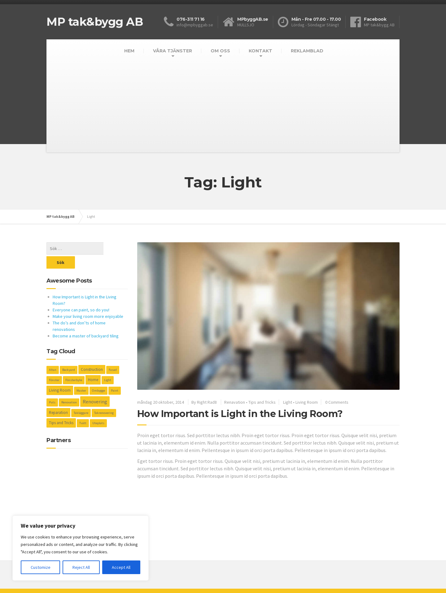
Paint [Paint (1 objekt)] (114, 377)
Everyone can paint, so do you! (81, 296)
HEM (129, 51)
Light (287, 402)
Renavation (234, 402)
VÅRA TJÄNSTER (172, 51)
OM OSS (220, 51)
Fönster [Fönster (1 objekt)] (54, 366)
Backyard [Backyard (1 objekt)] (68, 356)
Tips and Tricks (262, 402)
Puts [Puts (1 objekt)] (52, 388)
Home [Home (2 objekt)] (93, 365)
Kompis (53, 583)
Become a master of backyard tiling (86, 322)
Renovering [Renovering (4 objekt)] (95, 387)
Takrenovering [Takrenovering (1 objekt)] (104, 399)
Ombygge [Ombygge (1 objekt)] (98, 377)
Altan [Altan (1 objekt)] (52, 356)
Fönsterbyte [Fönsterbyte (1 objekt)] (73, 366)
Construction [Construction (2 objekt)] (92, 355)
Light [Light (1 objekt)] (107, 366)
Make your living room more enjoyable (88, 302)
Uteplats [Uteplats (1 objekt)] (98, 409)
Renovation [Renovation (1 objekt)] (69, 388)
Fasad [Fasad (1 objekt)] (113, 356)
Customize (40, 567)
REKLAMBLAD (307, 51)
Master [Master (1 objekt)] (81, 377)
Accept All (121, 567)
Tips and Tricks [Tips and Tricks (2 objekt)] (61, 408)
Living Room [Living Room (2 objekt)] (60, 376)
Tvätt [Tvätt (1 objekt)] (82, 409)
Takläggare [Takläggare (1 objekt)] (81, 399)
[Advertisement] (223, 109)
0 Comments (336, 402)
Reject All (81, 567)
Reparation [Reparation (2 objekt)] (58, 398)
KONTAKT (260, 51)
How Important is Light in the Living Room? (240, 413)
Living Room (306, 402)
